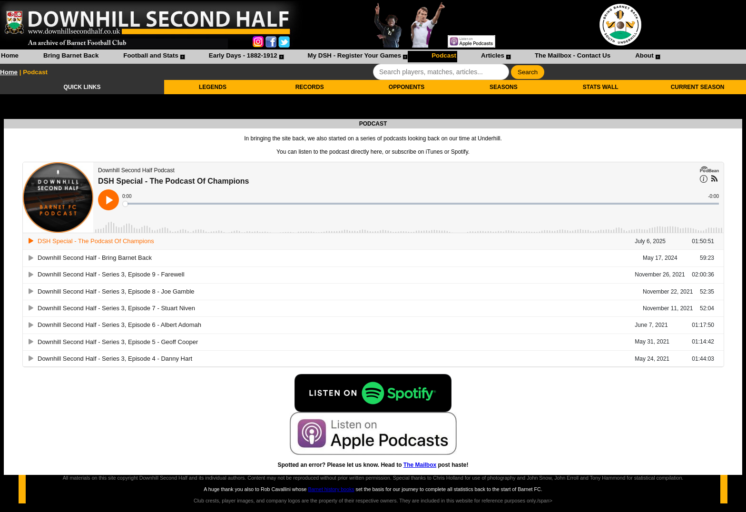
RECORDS (309, 87)
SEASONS (504, 87)
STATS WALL (600, 87)
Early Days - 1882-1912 (243, 55)
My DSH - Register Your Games (355, 55)
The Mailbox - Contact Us (572, 55)
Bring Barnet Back (70, 55)
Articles (492, 55)
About (644, 55)
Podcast (444, 55)
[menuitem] (10, 56)
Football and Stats (150, 55)
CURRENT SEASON (698, 87)
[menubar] (330, 56)
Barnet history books (331, 489)
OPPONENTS (406, 87)
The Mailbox (419, 465)
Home (10, 55)
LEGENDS (212, 87)
